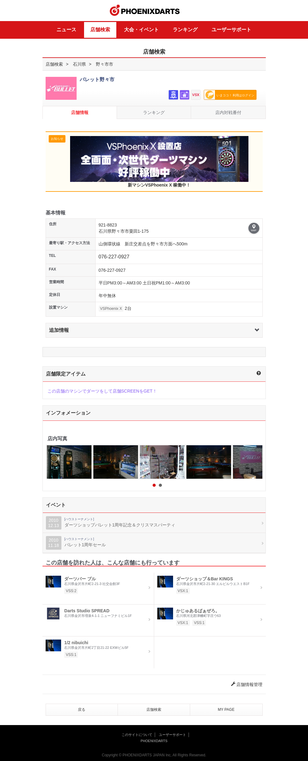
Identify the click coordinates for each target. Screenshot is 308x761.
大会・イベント (141, 29)
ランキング (185, 29)
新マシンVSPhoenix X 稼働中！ (159, 161)
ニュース (66, 29)
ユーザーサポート (231, 29)
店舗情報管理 (247, 684)
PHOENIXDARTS (145, 10)
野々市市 (104, 64)
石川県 (79, 64)
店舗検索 (100, 29)
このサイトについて (137, 735)
